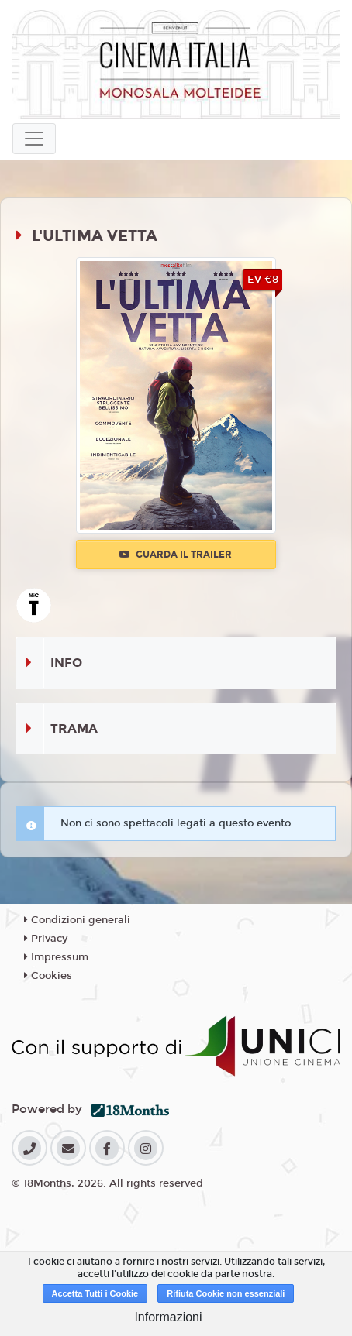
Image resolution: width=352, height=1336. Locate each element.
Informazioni (168, 1317)
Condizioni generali (77, 920)
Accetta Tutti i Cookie (95, 1293)
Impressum (56, 957)
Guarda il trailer (175, 554)
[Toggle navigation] (34, 138)
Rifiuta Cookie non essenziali (226, 1293)
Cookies (48, 976)
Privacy (45, 938)
